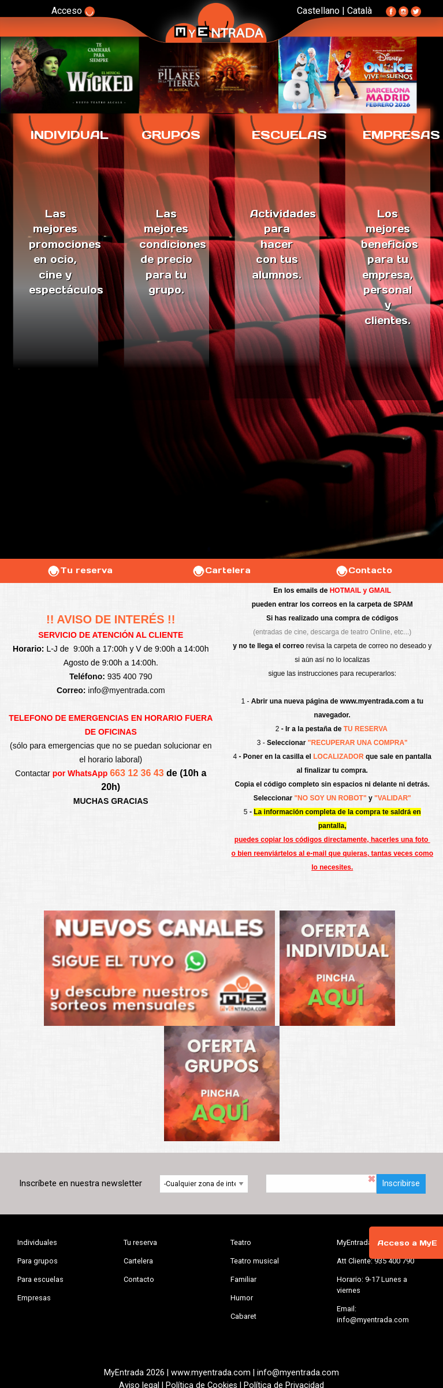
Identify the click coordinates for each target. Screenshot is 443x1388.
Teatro (240, 1242)
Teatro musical (254, 1261)
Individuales (37, 1242)
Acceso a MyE (407, 1243)
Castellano (318, 10)
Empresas (34, 1297)
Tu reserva (80, 570)
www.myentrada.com (375, 701)
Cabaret (243, 1316)
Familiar (243, 1279)
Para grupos (37, 1261)
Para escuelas (40, 1279)
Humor (241, 1297)
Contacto (363, 570)
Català (359, 10)
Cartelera (221, 570)
